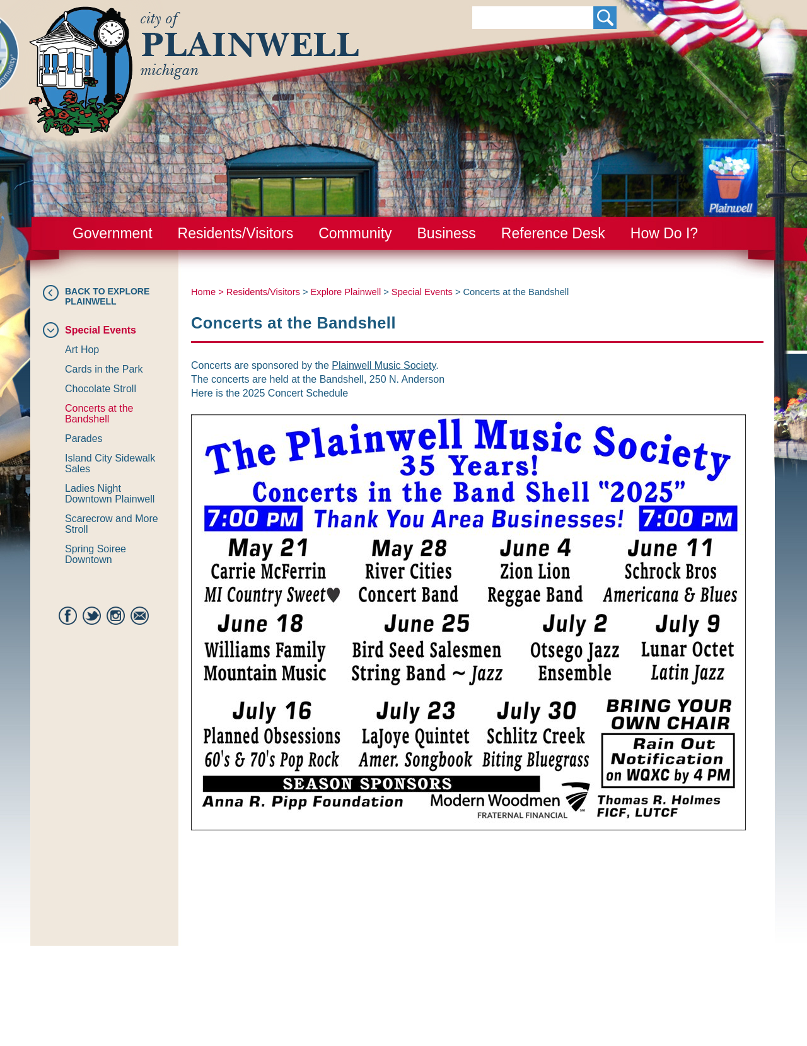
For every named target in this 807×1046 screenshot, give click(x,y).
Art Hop (82, 349)
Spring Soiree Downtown (95, 554)
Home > (208, 292)
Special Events (100, 330)
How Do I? (664, 233)
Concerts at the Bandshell (99, 413)
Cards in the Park (104, 369)
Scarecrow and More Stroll (111, 524)
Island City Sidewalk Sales (110, 463)
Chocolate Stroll (100, 388)
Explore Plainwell (346, 292)
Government (113, 233)
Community (355, 233)
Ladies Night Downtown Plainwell (109, 493)
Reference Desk (553, 233)
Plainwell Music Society (384, 365)
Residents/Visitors (236, 233)
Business (446, 233)
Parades (84, 438)
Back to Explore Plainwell (107, 296)
